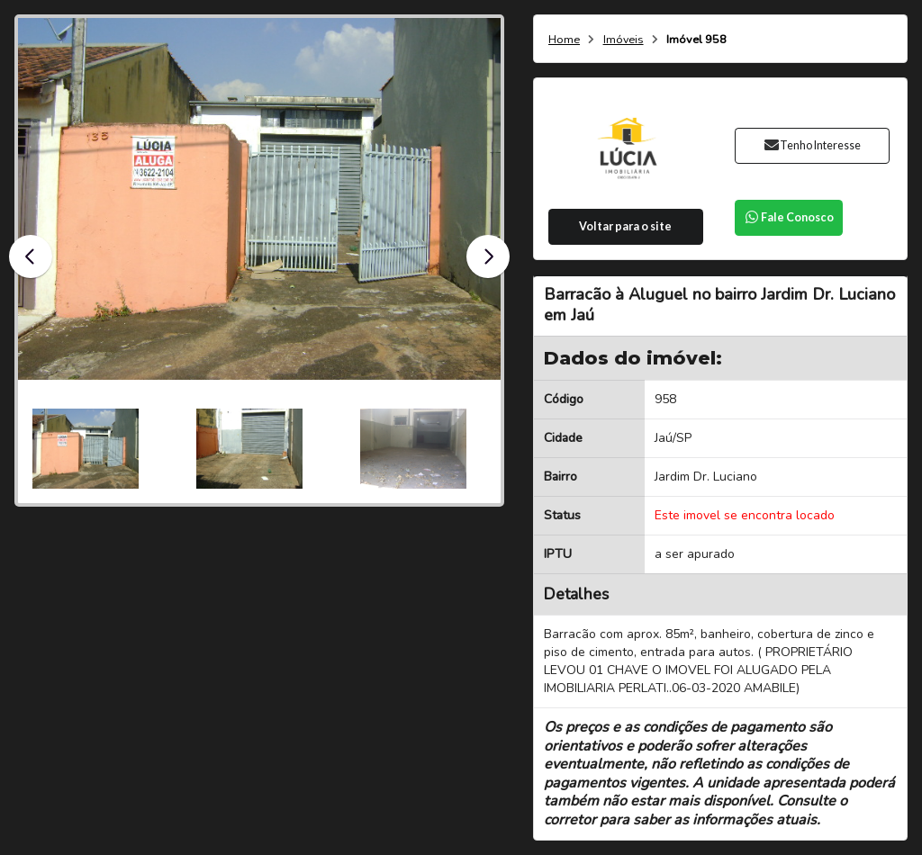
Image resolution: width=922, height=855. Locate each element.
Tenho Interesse (812, 145)
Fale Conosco (789, 217)
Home (564, 40)
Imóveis (623, 40)
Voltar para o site (625, 226)
